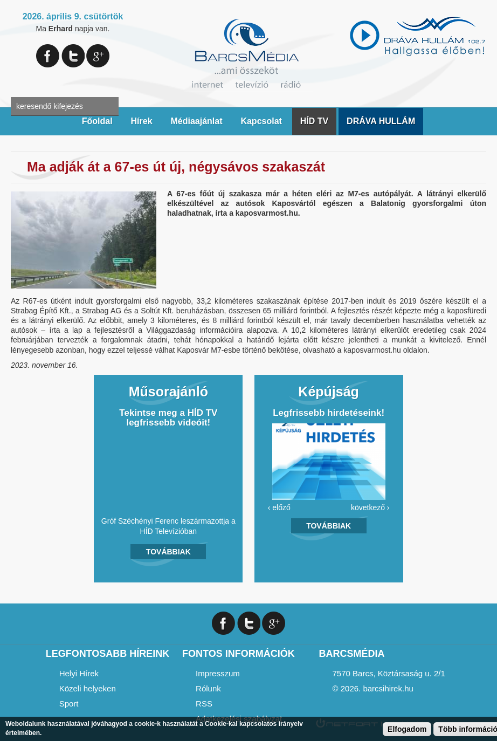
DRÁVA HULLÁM (381, 121)
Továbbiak (168, 551)
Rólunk (208, 688)
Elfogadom (407, 729)
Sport (69, 703)
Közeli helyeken (87, 688)
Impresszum (218, 673)
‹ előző (279, 507)
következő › (370, 507)
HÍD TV (314, 121)
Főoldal (97, 121)
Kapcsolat (260, 121)
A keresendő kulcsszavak (20, 87)
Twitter (73, 55)
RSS (204, 703)
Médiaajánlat (196, 121)
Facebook (47, 55)
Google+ (97, 55)
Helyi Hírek (79, 673)
